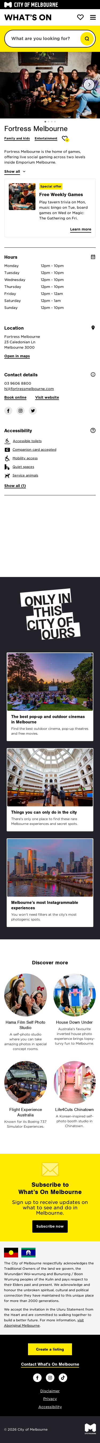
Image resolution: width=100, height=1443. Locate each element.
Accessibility (50, 1407)
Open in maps (17, 356)
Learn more (80, 229)
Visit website (47, 397)
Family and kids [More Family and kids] (17, 138)
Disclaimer (50, 1391)
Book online (15, 397)
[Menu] (93, 17)
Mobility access (25, 458)
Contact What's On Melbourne (50, 1364)
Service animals (25, 475)
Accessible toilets (27, 441)
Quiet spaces (23, 467)
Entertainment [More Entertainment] (46, 138)
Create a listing (50, 1349)
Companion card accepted (34, 450)
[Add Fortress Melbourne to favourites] (65, 139)
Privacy (50, 1399)
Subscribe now (50, 1226)
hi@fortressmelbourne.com (29, 389)
